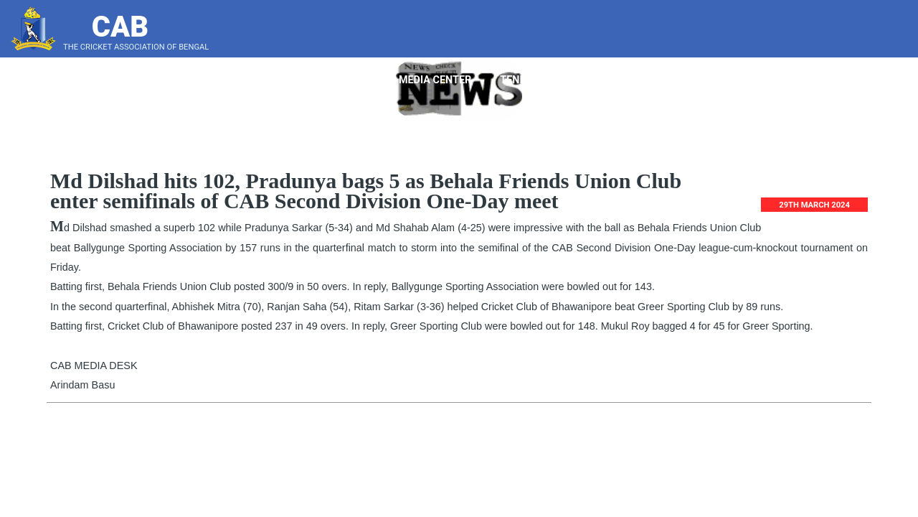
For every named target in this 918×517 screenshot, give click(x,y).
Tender (521, 80)
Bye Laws (654, 80)
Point (360, 80)
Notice (583, 80)
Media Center (440, 80)
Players (295, 80)
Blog (715, 80)
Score (772, 80)
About (226, 80)
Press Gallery (850, 80)
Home (169, 80)
